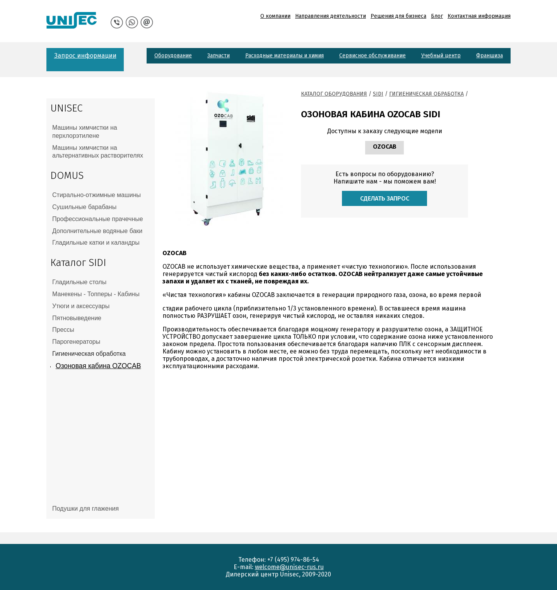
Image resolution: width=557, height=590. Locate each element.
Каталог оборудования (334, 94)
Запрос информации (85, 55)
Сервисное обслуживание (372, 55)
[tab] (100, 132)
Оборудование (173, 55)
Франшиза (489, 55)
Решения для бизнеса (398, 16)
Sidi (378, 94)
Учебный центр (441, 55)
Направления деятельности (330, 16)
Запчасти (218, 55)
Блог (437, 16)
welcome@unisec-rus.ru (289, 567)
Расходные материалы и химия (284, 55)
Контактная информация (479, 16)
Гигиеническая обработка (426, 94)
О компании (275, 16)
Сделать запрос (384, 198)
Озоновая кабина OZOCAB (98, 366)
